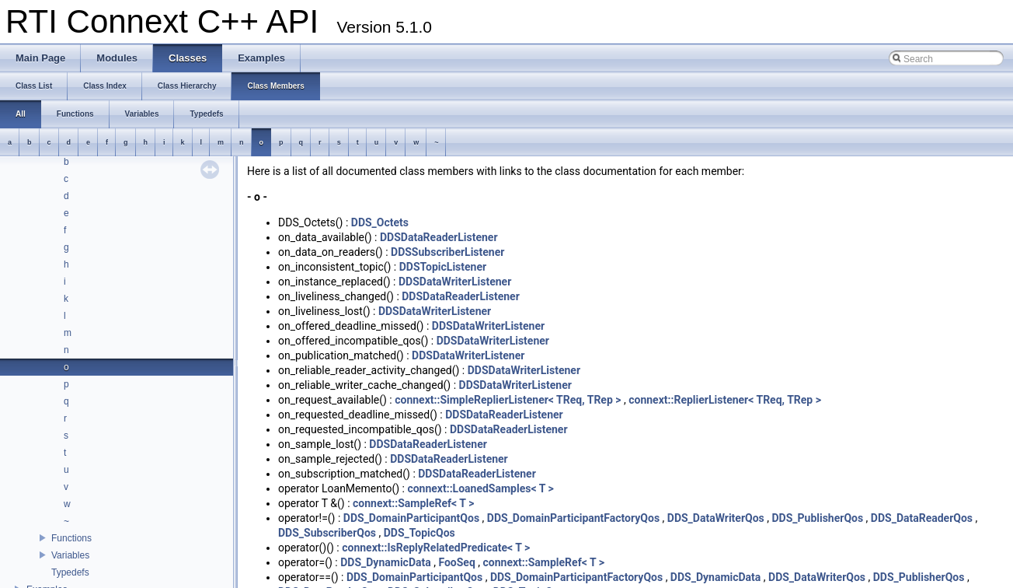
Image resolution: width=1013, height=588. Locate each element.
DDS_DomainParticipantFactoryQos (573, 518)
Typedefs (70, 572)
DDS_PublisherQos (817, 518)
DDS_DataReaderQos (922, 518)
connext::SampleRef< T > (413, 503)
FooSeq (456, 562)
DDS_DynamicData (385, 562)
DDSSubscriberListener (447, 252)
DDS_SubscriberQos (327, 533)
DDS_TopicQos (419, 533)
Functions (71, 538)
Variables (70, 555)
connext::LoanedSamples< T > (480, 488)
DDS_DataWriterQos (715, 518)
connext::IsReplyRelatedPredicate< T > (436, 547)
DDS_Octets (380, 222)
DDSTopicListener (442, 267)
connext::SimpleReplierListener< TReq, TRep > (508, 400)
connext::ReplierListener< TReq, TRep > (724, 400)
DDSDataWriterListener (455, 281)
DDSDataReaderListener (439, 237)
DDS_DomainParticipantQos (411, 518)
